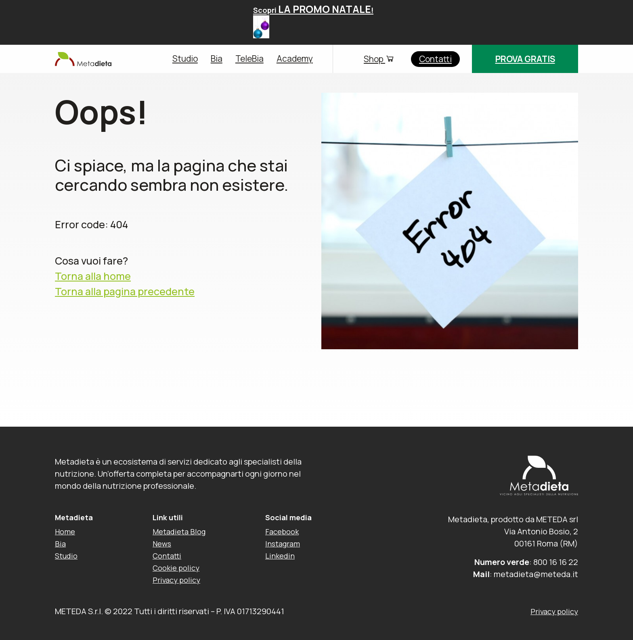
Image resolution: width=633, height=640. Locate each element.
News (162, 543)
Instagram (282, 543)
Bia (216, 59)
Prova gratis (525, 59)
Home (65, 531)
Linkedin (280, 556)
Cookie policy (176, 568)
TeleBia (249, 59)
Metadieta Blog (179, 531)
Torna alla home (93, 276)
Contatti (435, 59)
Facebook (282, 531)
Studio (185, 59)
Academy (295, 59)
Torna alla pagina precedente (125, 291)
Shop (379, 59)
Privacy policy (176, 580)
